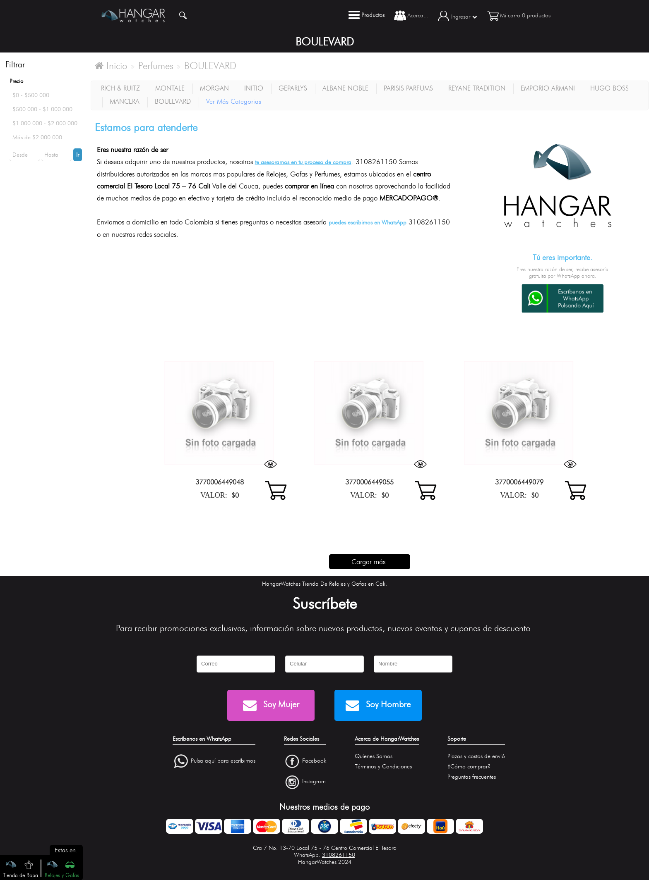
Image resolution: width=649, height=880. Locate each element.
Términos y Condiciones (383, 766)
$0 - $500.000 (30, 95)
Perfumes (155, 66)
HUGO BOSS (609, 88)
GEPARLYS (293, 88)
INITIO (253, 88)
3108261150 (338, 855)
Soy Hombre (378, 705)
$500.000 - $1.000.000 (42, 109)
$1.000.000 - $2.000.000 (44, 123)
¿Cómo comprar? (468, 766)
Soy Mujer (271, 705)
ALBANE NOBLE (345, 88)
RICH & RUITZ (120, 88)
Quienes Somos (373, 756)
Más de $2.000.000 (37, 137)
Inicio (111, 66)
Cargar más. (369, 562)
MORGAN (214, 88)
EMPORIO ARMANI (548, 88)
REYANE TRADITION (476, 88)
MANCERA (124, 101)
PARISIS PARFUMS (408, 88)
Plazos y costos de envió (476, 756)
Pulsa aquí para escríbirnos (223, 760)
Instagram (314, 781)
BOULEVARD (210, 66)
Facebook (314, 760)
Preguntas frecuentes (471, 776)
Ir (77, 154)
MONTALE (170, 88)
